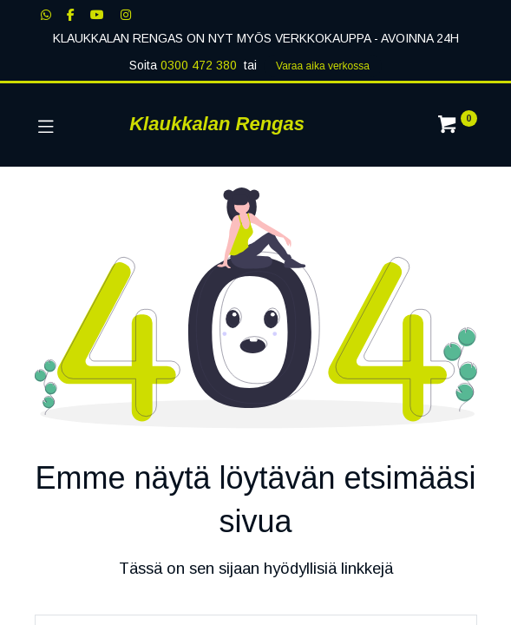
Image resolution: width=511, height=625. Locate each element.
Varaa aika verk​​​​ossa (323, 66)
